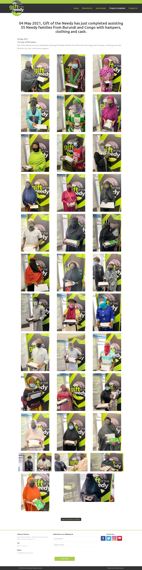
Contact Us (133, 8)
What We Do (87, 8)
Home (76, 8)
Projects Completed (117, 8)
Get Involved (101, 8)
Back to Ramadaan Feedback (71, 519)
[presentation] (69, 551)
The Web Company (118, 568)
